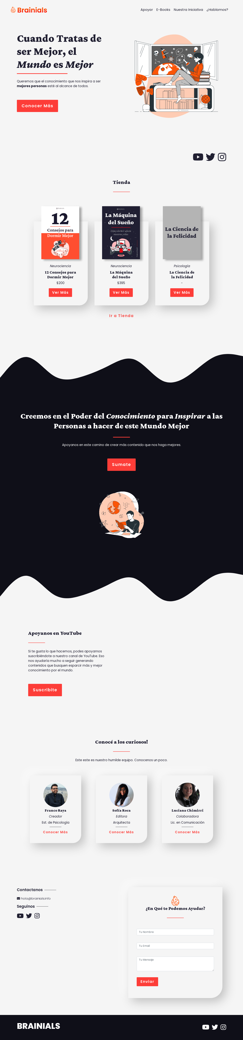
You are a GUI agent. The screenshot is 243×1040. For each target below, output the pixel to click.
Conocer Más (37, 106)
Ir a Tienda (121, 315)
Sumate (121, 464)
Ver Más (60, 292)
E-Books (163, 9)
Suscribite (45, 690)
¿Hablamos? (217, 9)
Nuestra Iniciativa (188, 9)
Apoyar (147, 9)
